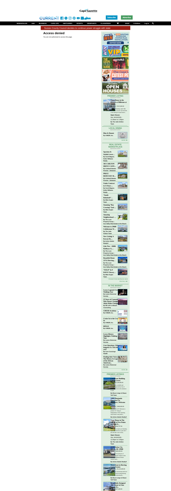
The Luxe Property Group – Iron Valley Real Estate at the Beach (114, 221)
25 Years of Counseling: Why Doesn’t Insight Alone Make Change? (111, 301)
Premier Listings (115, 374)
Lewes (112, 382)
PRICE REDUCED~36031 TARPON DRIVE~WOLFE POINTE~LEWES (109, 175)
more (124, 369)
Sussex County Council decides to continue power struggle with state (77, 28)
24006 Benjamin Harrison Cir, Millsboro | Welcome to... (118, 401)
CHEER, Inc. (109, 135)
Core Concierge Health (109, 352)
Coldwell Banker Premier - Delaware (109, 169)
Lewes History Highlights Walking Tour (110, 336)
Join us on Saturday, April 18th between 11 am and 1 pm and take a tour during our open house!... (119, 110)
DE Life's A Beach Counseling (110, 306)
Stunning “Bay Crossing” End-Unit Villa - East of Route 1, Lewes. (109, 206)
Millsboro (113, 106)
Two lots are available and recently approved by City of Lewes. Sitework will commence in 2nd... (118, 387)
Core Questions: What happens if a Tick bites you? (111, 347)
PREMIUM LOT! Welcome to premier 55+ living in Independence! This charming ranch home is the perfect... (118, 411)
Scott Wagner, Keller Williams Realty (109, 158)
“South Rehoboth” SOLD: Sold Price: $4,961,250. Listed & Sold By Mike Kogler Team (109, 196)
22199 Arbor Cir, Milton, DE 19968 (117, 448)
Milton (112, 451)
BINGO (106, 326)
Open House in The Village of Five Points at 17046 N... (118, 422)
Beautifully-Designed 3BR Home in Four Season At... (118, 485)
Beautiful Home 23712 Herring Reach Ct (109, 259)
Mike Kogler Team (108, 201)
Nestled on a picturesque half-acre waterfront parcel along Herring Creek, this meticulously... (119, 473)
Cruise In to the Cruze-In (111, 319)
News (123, 279)
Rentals (122, 281)
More (124, 140)
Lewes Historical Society (109, 295)
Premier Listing (115, 96)
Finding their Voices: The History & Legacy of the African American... (111, 360)
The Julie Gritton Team (117, 123)
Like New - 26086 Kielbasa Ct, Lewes (109, 247)
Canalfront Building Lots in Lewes (118, 379)
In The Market (115, 286)
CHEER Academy (109, 311)
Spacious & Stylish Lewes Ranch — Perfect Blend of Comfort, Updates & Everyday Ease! (109, 153)
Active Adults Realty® (108, 242)
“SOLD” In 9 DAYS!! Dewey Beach (108, 271)
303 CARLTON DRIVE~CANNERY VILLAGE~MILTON (109, 165)
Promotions (113, 279)
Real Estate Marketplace (115, 146)
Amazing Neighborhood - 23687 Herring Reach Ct (109, 216)
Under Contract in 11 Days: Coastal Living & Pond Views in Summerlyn (109, 184)
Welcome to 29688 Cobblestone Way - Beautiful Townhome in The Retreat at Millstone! (109, 228)
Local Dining (115, 128)
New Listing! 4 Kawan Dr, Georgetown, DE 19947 (109, 237)
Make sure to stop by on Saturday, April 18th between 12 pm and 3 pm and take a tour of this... (119, 430)
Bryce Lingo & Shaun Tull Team (118, 394)
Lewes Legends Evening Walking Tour (111, 291)
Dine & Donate (108, 133)
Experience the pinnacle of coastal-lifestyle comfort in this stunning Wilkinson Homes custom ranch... (118, 456)
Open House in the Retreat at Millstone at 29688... (119, 102)
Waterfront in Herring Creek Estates (119, 466)
